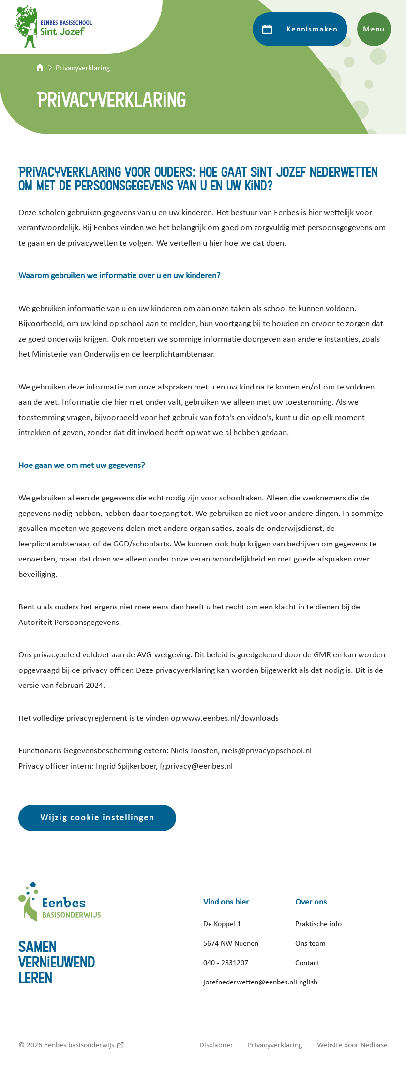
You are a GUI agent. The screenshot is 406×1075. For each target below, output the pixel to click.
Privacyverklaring (275, 1045)
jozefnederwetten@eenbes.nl (249, 982)
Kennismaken (311, 29)
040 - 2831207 (225, 962)
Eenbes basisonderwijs (79, 1045)
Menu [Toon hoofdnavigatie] (374, 29)
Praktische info (318, 924)
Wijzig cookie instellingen (97, 817)
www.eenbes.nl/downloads (230, 718)
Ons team (310, 943)
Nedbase (374, 1045)
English (306, 982)
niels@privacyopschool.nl (267, 751)
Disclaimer (216, 1045)
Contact (307, 962)
